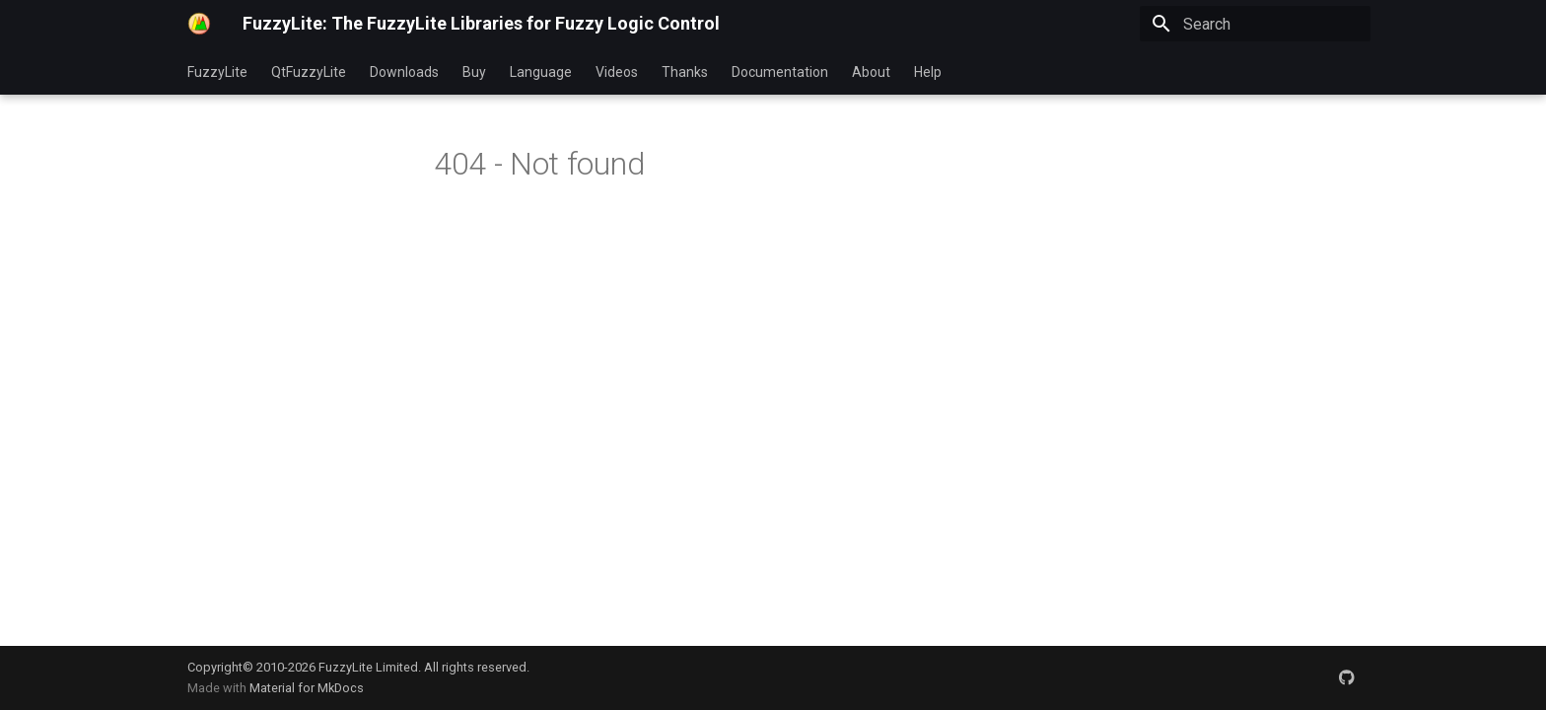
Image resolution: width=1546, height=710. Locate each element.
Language (541, 72)
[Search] (1255, 23)
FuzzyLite (217, 72)
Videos (617, 72)
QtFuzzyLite (308, 72)
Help (928, 72)
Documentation (780, 72)
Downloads (404, 72)
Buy (474, 72)
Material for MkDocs (306, 687)
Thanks (685, 72)
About (871, 72)
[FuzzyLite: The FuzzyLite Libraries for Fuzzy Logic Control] (199, 23)
